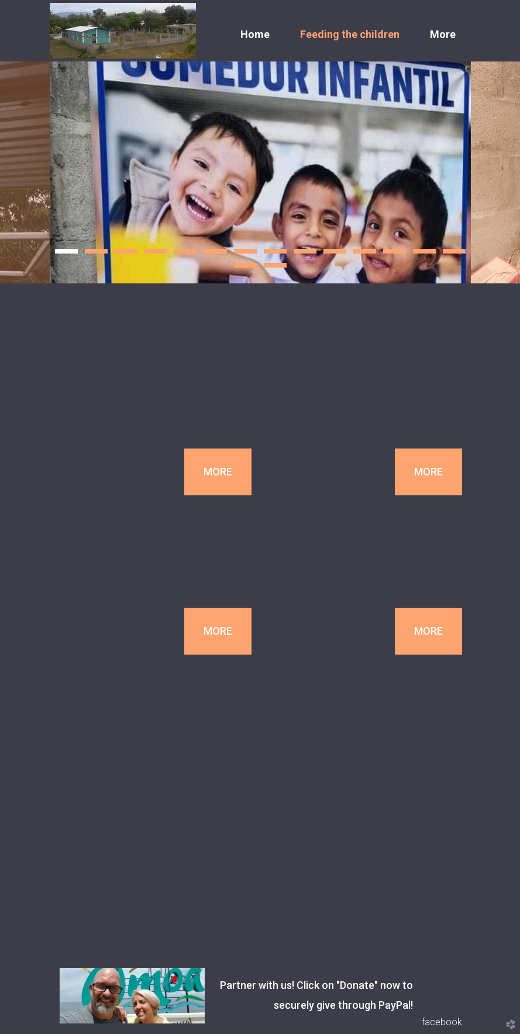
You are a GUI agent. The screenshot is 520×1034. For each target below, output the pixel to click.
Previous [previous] (25, 172)
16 (275, 269)
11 (364, 255)
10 (334, 255)
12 (394, 255)
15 (245, 269)
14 (454, 255)
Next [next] (496, 172)
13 (424, 255)
